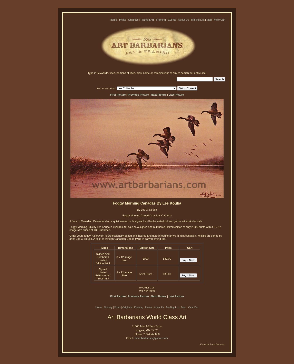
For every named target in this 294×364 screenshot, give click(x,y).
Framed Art (147, 19)
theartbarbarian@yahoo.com (151, 338)
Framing (161, 19)
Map (209, 19)
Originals (133, 19)
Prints (122, 19)
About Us (183, 19)
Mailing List (197, 19)
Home (113, 19)
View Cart (219, 19)
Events (172, 19)
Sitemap (108, 307)
